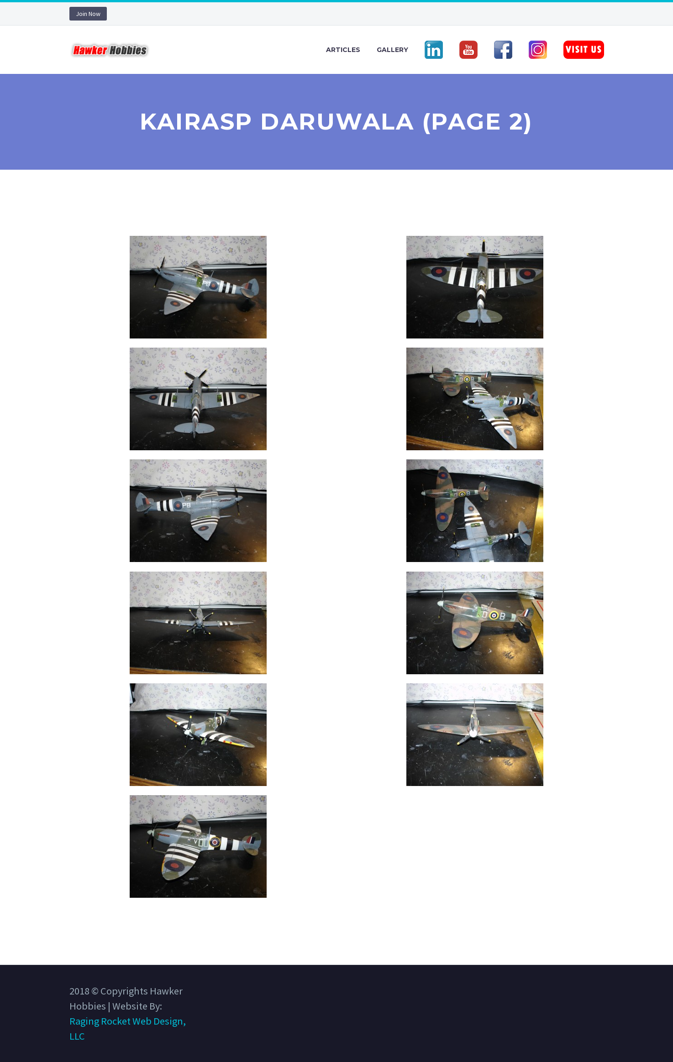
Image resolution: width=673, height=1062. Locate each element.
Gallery (392, 50)
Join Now (88, 14)
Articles (343, 50)
